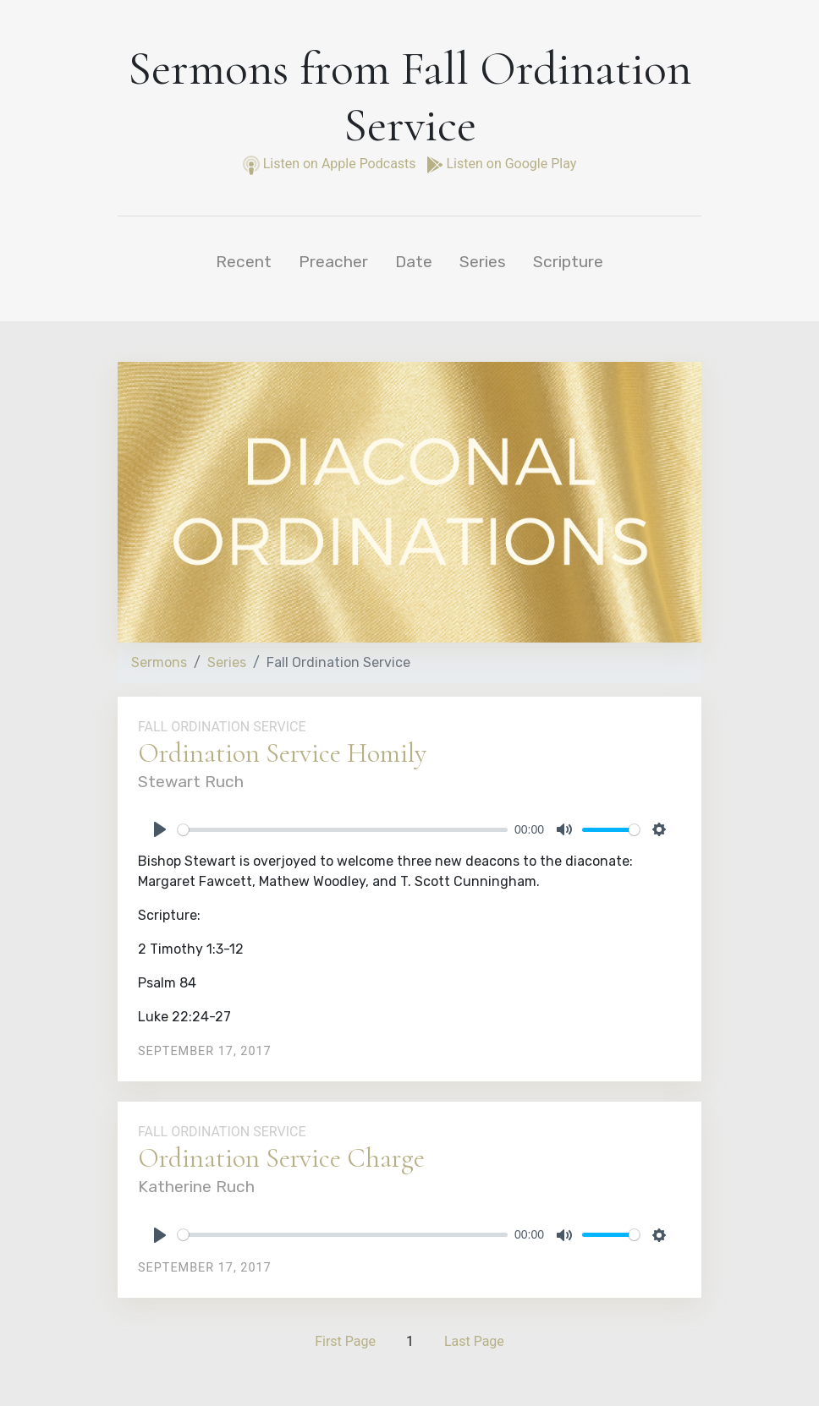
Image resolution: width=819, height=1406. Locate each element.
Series (482, 261)
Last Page (474, 1341)
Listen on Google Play (501, 164)
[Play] (159, 829)
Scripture (568, 261)
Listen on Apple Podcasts (331, 164)
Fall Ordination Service (222, 727)
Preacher (333, 261)
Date (413, 261)
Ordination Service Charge (281, 1157)
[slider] (343, 830)
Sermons (159, 662)
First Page (345, 1341)
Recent (244, 261)
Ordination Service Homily (282, 752)
